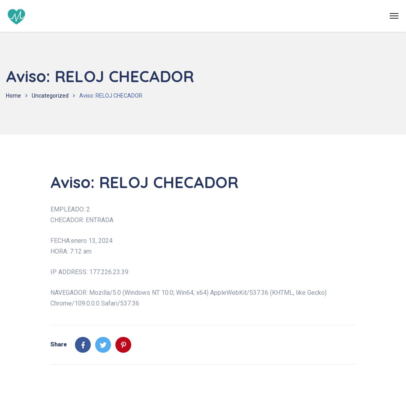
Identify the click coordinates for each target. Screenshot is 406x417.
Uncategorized (50, 95)
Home (13, 95)
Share (58, 344)
